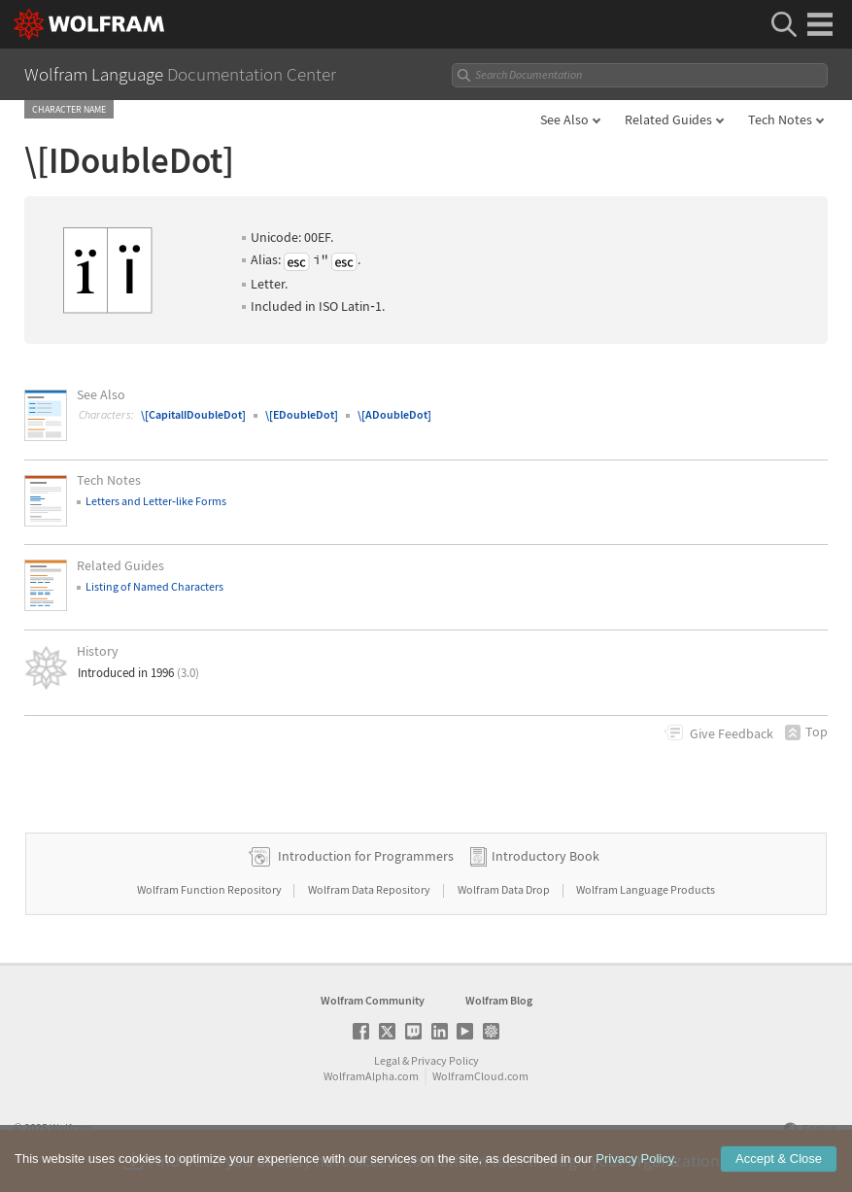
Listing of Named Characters (154, 586)
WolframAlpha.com (371, 1076)
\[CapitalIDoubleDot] (193, 414)
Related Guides (668, 119)
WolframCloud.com (480, 1076)
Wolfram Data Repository (370, 889)
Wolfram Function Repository (210, 889)
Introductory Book (545, 856)
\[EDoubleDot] (301, 414)
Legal (387, 1060)
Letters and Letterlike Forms (155, 501)
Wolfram (70, 1127)
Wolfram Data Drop (505, 889)
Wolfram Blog (498, 1000)
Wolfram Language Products (645, 889)
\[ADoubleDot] (394, 414)
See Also (564, 119)
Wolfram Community (373, 1000)
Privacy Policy (445, 1060)
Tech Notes (780, 119)
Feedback (731, 733)
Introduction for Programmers (366, 856)
